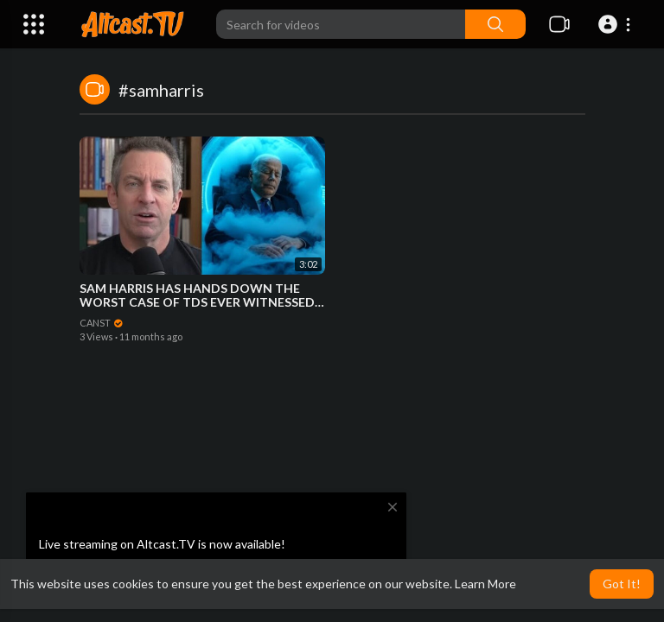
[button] (617, 24)
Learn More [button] (485, 583)
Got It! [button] (622, 583)
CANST (102, 322)
